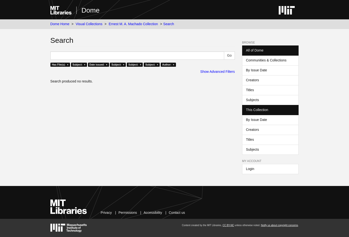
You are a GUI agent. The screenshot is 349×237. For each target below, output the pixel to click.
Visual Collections (89, 24)
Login (250, 169)
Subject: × (78, 64)
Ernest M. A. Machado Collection (133, 24)
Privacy (106, 213)
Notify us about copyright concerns (279, 225)
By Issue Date (256, 70)
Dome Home (60, 24)
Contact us (177, 213)
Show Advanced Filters (217, 72)
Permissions (128, 213)
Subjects (252, 100)
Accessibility (152, 213)
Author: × (168, 64)
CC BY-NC (228, 225)
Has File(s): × (60, 64)
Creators (252, 80)
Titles (250, 90)
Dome (90, 10)
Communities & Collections (266, 60)
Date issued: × (98, 64)
